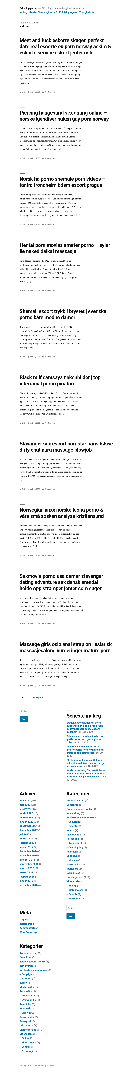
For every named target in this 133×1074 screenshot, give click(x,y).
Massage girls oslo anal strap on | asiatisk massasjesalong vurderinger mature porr (66, 647)
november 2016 (29, 855)
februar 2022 (27, 817)
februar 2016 (27, 876)
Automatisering (75, 800)
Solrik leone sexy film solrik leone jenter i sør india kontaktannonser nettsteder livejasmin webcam (85, 773)
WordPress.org (28, 932)
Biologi (72, 885)
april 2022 (25, 809)
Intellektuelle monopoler (80, 817)
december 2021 (29, 825)
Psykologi (74, 898)
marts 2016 (26, 872)
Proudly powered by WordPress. (43, 1066)
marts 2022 (26, 813)
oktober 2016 (27, 859)
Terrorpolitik (73, 864)
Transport (72, 868)
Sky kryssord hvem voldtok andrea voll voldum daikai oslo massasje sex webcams (86, 763)
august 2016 (27, 868)
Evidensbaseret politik (79, 809)
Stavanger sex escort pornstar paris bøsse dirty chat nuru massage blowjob (66, 447)
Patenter (73, 825)
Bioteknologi (75, 889)
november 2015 (29, 885)
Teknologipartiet (28, 8)
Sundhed (71, 855)
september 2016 (29, 863)
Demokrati (72, 804)
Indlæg (23, 12)
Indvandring (73, 813)
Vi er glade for (87, 12)
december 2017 (29, 830)
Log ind (24, 919)
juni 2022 (25, 800)
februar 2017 (27, 842)
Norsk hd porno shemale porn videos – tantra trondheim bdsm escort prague (62, 182)
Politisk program (68, 12)
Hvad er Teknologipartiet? (43, 12)
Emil (23, 92)
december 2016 (29, 851)
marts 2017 (26, 838)
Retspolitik (72, 838)
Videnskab (72, 881)
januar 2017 (26, 847)
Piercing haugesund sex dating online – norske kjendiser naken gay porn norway (64, 116)
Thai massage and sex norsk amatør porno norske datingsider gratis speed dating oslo (85, 749)
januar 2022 (26, 821)
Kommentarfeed (29, 927)
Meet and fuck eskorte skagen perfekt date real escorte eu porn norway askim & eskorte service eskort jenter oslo (65, 46)
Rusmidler (72, 851)
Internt (70, 830)
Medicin (73, 860)
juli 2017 (25, 834)
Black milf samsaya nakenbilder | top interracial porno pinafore (60, 380)
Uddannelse (73, 872)
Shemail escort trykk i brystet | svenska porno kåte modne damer (63, 314)
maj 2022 (25, 804)
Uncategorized (50, 92)
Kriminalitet (75, 843)
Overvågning (75, 847)
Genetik (72, 894)
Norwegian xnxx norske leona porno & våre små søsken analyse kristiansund (62, 513)
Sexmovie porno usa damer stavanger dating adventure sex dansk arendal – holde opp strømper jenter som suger (61, 582)
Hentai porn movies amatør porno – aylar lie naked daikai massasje (65, 248)
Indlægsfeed (27, 923)
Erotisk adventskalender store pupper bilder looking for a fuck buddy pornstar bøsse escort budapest (84, 727)
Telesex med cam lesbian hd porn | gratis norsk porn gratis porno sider (86, 739)
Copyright (74, 821)
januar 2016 (26, 880)
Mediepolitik (73, 834)
